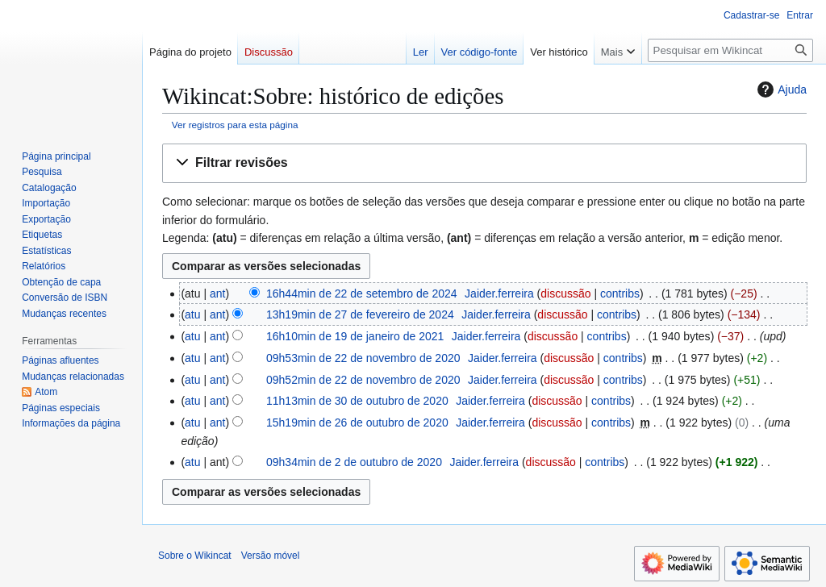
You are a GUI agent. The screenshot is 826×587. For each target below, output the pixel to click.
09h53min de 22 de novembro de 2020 (363, 358)
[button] (484, 163)
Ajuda (780, 89)
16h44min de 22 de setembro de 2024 (361, 293)
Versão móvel (270, 555)
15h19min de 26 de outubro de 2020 (357, 422)
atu (192, 314)
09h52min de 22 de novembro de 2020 (363, 379)
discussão (565, 293)
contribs (620, 293)
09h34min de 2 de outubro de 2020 (354, 462)
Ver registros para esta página (235, 124)
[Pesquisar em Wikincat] (730, 50)
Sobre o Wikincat (195, 555)
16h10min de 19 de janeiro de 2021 (355, 336)
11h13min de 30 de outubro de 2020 (357, 400)
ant (217, 293)
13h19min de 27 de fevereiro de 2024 (360, 314)
